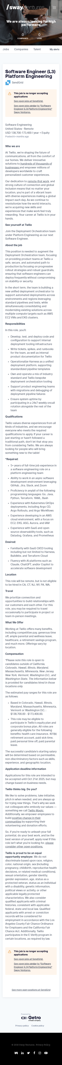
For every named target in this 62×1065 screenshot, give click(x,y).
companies (21, 49)
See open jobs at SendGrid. (28, 101)
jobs (6, 49)
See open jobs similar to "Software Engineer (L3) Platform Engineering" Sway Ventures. (33, 109)
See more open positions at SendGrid (31, 990)
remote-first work (38, 181)
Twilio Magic (35, 810)
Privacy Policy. (43, 1045)
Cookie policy (37, 1026)
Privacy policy (22, 1026)
